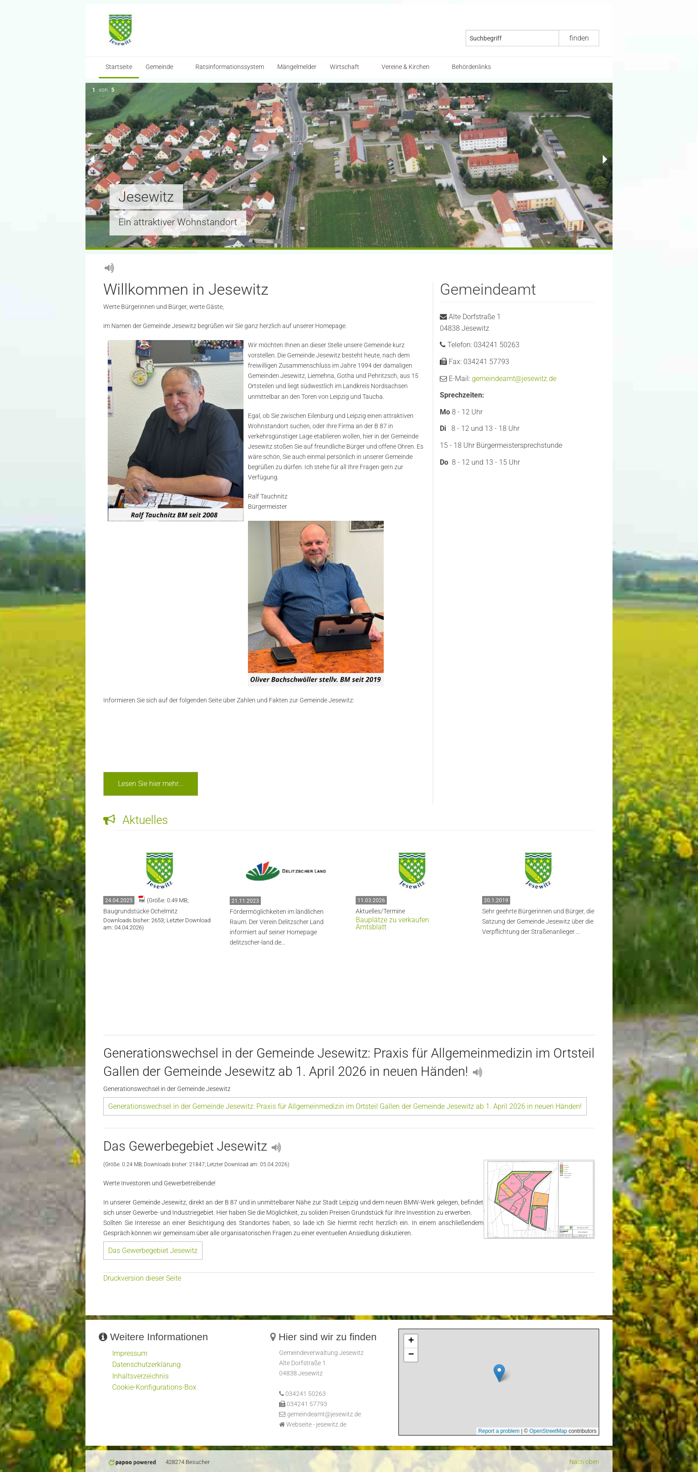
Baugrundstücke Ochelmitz (140, 911)
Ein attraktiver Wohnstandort (177, 222)
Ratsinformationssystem (229, 67)
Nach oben (584, 1462)
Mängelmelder (297, 67)
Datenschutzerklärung (146, 1364)
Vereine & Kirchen (405, 67)
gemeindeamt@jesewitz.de (514, 378)
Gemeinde (159, 67)
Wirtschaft (344, 67)
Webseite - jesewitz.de (316, 1424)
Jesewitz (146, 196)
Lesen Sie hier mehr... (150, 783)
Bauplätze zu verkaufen (392, 920)
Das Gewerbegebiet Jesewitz (153, 1250)
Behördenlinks (471, 67)
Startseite (119, 67)
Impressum (129, 1353)
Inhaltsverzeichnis (140, 1376)
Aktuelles (135, 820)
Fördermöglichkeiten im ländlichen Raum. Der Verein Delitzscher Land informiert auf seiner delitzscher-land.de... (277, 927)
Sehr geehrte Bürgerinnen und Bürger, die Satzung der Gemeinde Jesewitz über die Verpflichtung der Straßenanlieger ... (538, 922)
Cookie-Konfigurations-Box (154, 1387)
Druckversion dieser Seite (142, 1278)
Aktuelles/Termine (380, 911)
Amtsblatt (371, 927)
